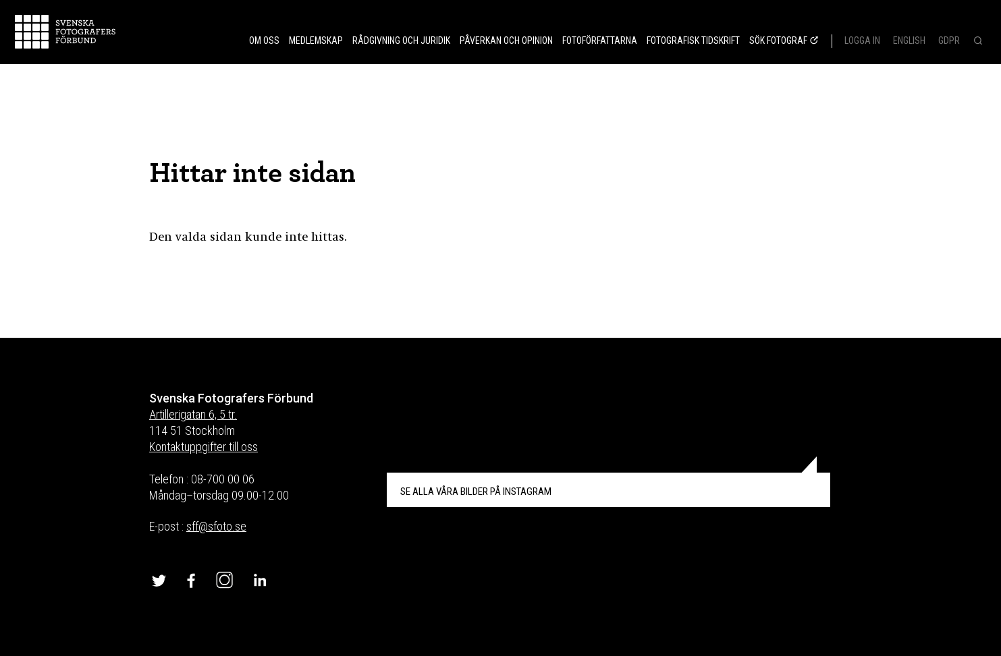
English (909, 40)
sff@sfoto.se (216, 526)
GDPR (949, 40)
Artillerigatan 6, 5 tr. (193, 414)
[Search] (977, 42)
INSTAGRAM (475, 491)
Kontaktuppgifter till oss (203, 447)
